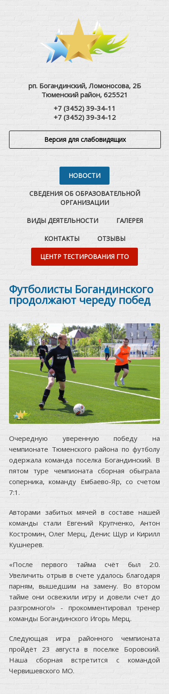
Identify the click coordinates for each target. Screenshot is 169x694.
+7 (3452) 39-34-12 (85, 117)
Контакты (61, 238)
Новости (84, 175)
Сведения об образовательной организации (84, 198)
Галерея (129, 220)
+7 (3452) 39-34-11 (85, 108)
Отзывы (111, 238)
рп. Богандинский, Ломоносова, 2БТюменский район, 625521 (84, 90)
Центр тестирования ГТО (84, 256)
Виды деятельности (62, 220)
